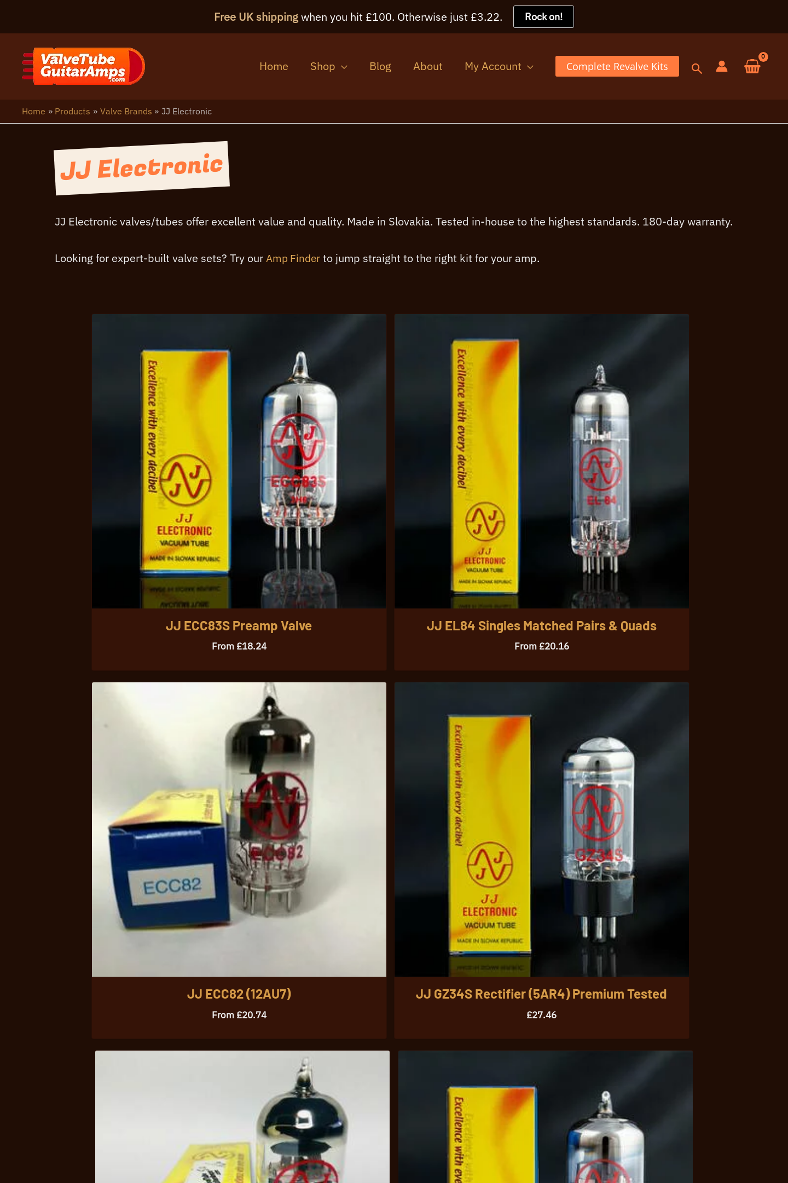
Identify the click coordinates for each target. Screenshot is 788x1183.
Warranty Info (124, 1154)
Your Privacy (52, 1154)
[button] (368, 66)
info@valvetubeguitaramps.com (183, 1102)
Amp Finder (294, 263)
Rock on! (544, 16)
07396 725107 (59, 1102)
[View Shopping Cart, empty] (752, 67)
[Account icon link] (722, 67)
